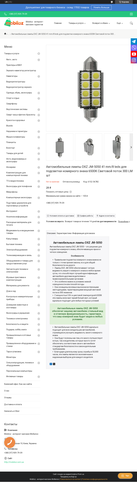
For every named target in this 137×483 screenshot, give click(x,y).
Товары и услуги (76, 23)
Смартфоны (11, 104)
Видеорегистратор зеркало (19, 87)
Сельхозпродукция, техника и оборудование (20, 364)
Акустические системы (16, 109)
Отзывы (7, 397)
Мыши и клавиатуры (15, 137)
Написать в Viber (12, 411)
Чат (125, 475)
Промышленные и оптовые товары (18, 336)
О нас (6, 391)
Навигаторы (11, 76)
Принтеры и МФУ (14, 65)
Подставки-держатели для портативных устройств (18, 204)
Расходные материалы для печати (18, 223)
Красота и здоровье (15, 120)
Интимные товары (14, 376)
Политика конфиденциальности (94, 479)
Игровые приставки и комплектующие (16, 278)
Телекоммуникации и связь (19, 255)
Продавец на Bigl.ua (68, 477)
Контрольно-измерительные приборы (19, 297)
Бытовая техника (14, 244)
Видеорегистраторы (15, 82)
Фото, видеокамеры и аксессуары (16, 160)
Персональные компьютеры (19, 371)
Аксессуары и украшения (17, 313)
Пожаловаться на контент (70, 479)
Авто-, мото (11, 59)
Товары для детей (14, 153)
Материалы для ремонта (17, 285)
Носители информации (16, 217)
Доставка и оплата (13, 404)
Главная (58, 23)
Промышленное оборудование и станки (21, 344)
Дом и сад (11, 291)
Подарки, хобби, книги (16, 329)
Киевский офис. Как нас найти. (18, 384)
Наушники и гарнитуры (16, 131)
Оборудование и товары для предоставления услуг (19, 262)
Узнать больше (101, 7)
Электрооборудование (17, 250)
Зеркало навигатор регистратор (21, 70)
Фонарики (11, 167)
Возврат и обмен (100, 23)
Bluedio (9, 126)
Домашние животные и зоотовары (17, 306)
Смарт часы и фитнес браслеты (20, 115)
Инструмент (11, 211)
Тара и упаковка (13, 351)
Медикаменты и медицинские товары (20, 231)
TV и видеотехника (15, 181)
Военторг (10, 148)
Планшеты (11, 142)
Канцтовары (12, 239)
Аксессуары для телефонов (19, 186)
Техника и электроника (17, 318)
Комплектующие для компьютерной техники (17, 174)
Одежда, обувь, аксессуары (19, 93)
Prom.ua (81, 474)
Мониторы (11, 357)
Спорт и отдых (12, 98)
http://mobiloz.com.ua (14, 462)
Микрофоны (11, 192)
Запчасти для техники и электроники (17, 270)
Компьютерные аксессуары (19, 197)
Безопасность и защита (17, 324)
